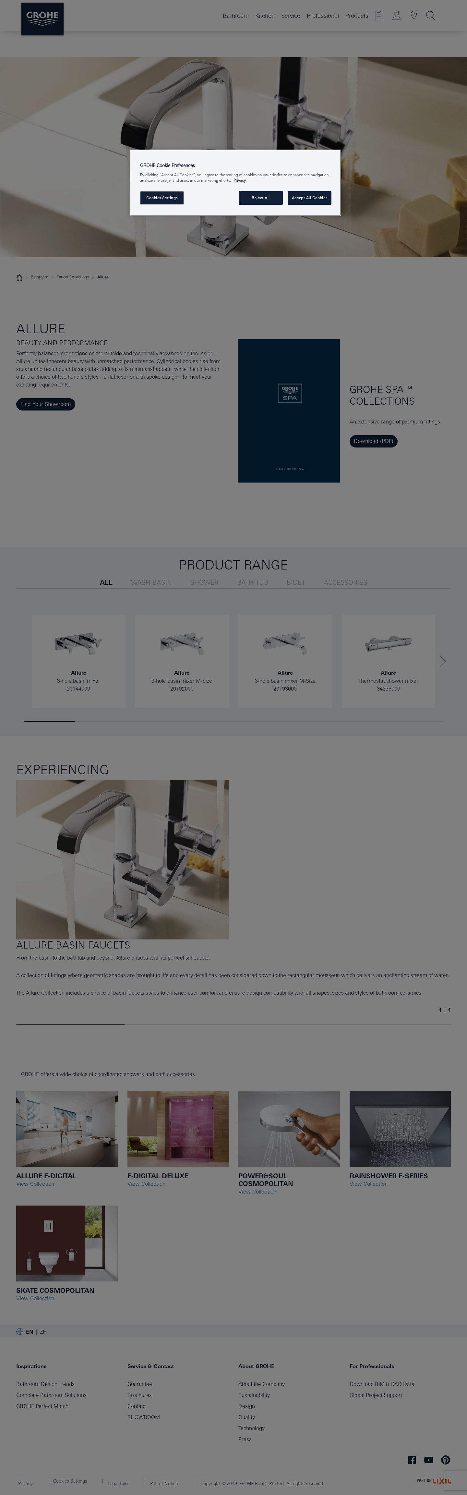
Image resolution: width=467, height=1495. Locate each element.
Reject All (261, 198)
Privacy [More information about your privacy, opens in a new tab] (240, 180)
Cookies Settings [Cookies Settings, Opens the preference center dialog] (162, 198)
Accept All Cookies (309, 198)
